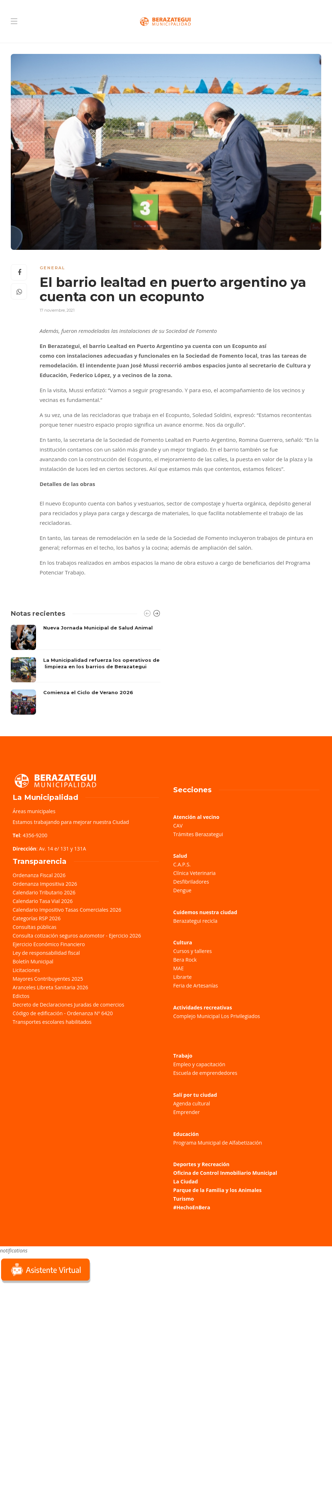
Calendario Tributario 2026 (44, 892)
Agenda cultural (191, 1103)
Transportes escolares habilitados (52, 1021)
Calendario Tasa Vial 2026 (43, 901)
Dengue (182, 890)
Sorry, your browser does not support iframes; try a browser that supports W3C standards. (54, 1336)
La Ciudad (185, 1181)
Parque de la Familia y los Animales (217, 1190)
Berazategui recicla (195, 920)
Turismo (183, 1198)
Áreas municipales (34, 811)
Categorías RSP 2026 (36, 918)
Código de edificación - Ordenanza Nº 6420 (63, 1013)
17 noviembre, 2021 (57, 310)
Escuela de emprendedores (205, 1072)
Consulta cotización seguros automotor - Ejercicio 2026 (77, 935)
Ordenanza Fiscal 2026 (39, 875)
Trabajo (182, 1055)
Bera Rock (185, 959)
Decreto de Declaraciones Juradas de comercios (68, 1004)
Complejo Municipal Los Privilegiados (216, 1016)
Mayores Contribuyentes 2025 (48, 978)
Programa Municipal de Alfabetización (217, 1142)
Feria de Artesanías (195, 985)
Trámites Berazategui (198, 834)
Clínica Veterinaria (194, 873)
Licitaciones (26, 970)
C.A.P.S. (181, 864)
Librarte (182, 976)
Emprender (186, 1112)
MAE (178, 968)
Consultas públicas (35, 927)
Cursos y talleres (192, 951)
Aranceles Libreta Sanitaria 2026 (50, 987)
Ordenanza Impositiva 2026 (45, 883)
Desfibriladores (191, 881)
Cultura (182, 942)
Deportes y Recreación (201, 1164)
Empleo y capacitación (199, 1064)
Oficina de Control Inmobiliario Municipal (225, 1172)
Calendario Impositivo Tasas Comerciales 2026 (67, 909)
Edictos (21, 996)
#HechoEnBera (191, 1207)
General (52, 267)
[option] (86, 670)
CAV (178, 825)
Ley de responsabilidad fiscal (46, 952)
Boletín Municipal (33, 961)
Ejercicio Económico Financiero (49, 944)
